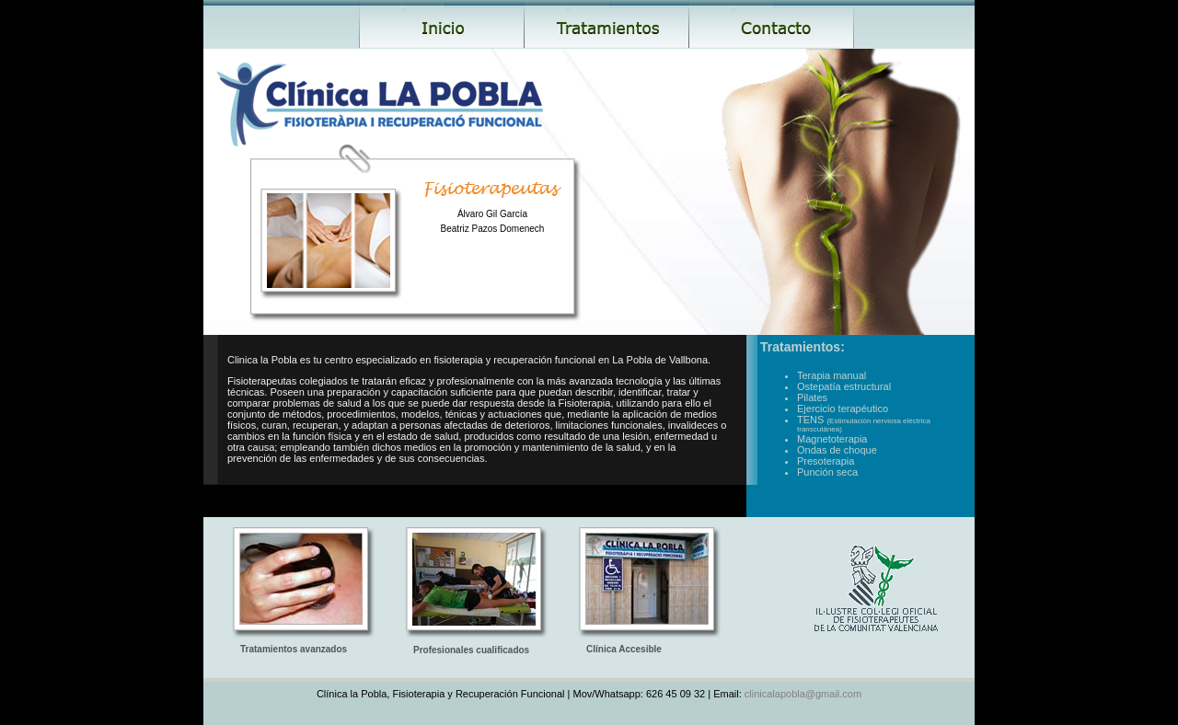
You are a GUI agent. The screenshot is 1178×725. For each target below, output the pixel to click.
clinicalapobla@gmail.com (801, 693)
